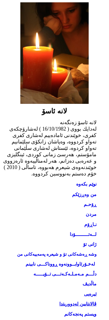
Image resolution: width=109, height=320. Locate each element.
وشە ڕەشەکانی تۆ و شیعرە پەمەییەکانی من (56, 254)
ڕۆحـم (90, 204)
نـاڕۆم (90, 224)
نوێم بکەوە (86, 184)
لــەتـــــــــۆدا (83, 234)
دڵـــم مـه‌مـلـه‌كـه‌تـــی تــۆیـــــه (65, 273)
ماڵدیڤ (90, 283)
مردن (91, 214)
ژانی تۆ (89, 244)
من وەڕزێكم (84, 194)
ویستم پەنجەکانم (80, 314)
